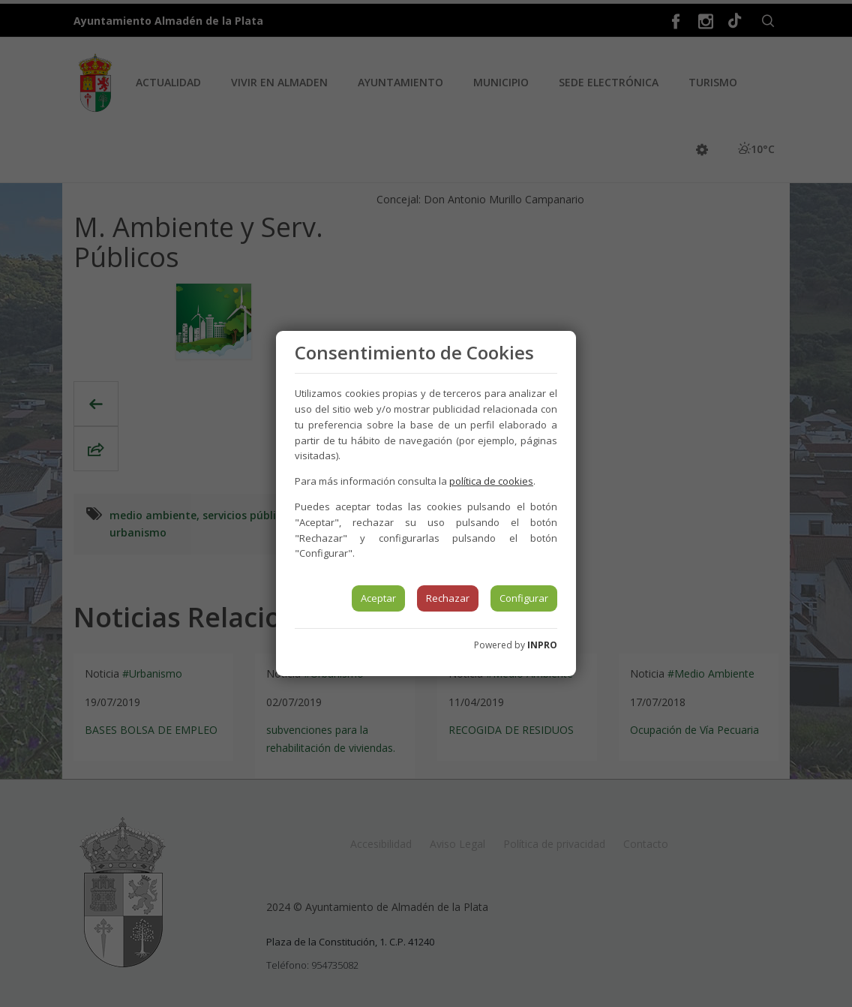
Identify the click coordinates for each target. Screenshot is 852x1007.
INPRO (542, 645)
